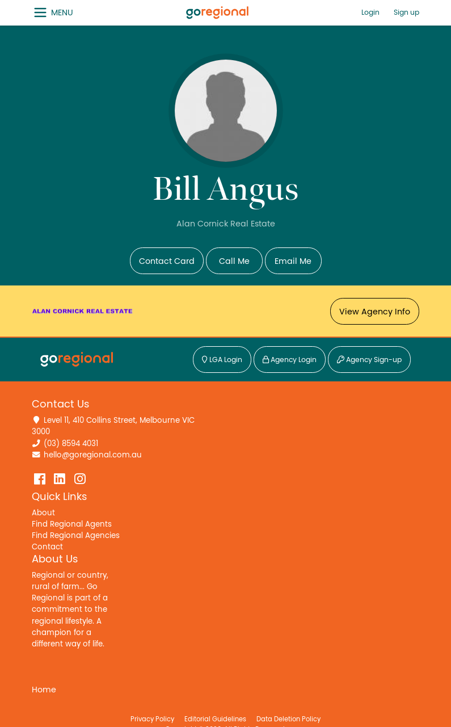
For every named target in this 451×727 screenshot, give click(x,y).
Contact (47, 547)
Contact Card (167, 261)
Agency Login (290, 360)
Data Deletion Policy (288, 719)
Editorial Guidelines (215, 719)
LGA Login (222, 360)
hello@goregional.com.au (93, 455)
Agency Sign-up (369, 360)
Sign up (406, 12)
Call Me (234, 261)
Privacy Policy (152, 719)
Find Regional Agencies (76, 536)
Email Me (293, 261)
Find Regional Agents (72, 524)
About (43, 513)
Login (370, 12)
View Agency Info (374, 312)
